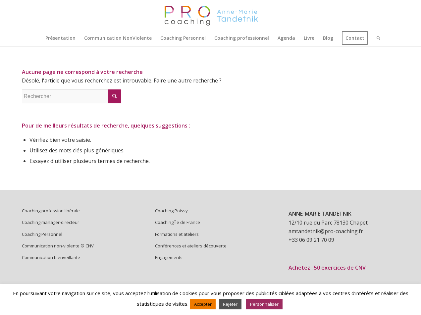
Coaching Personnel (42, 234)
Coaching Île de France (177, 222)
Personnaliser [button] (264, 304)
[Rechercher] (376, 38)
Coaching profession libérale (51, 211)
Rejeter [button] (230, 304)
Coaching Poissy (171, 211)
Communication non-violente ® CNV (58, 246)
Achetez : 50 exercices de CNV (327, 267)
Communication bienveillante (51, 257)
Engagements (169, 257)
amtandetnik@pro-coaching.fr (326, 231)
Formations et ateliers (177, 234)
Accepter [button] (203, 304)
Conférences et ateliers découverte (191, 246)
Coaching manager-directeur (50, 222)
